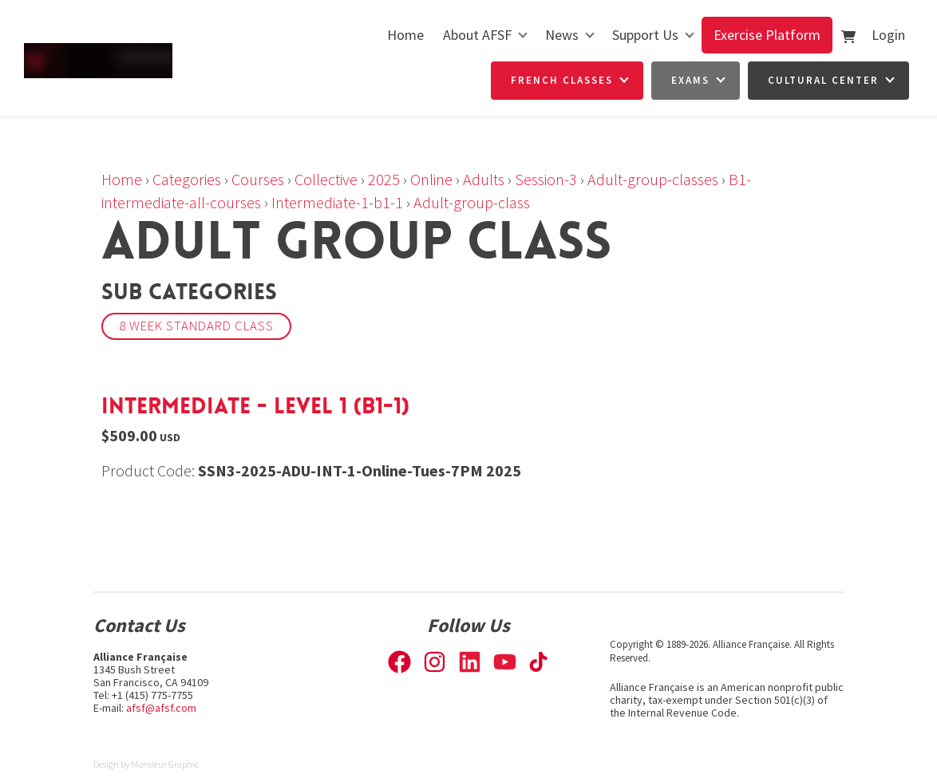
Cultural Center (823, 80)
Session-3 (546, 179)
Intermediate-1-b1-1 (337, 202)
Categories (186, 179)
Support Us (645, 35)
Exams (690, 80)
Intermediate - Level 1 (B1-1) (255, 406)
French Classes (562, 80)
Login (888, 35)
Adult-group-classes (652, 179)
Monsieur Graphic (165, 764)
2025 (384, 179)
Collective (326, 179)
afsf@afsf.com (161, 708)
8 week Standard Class (196, 326)
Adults (483, 179)
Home (405, 35)
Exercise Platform (767, 35)
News (562, 35)
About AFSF (477, 35)
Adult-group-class (471, 202)
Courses (257, 179)
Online (431, 179)
